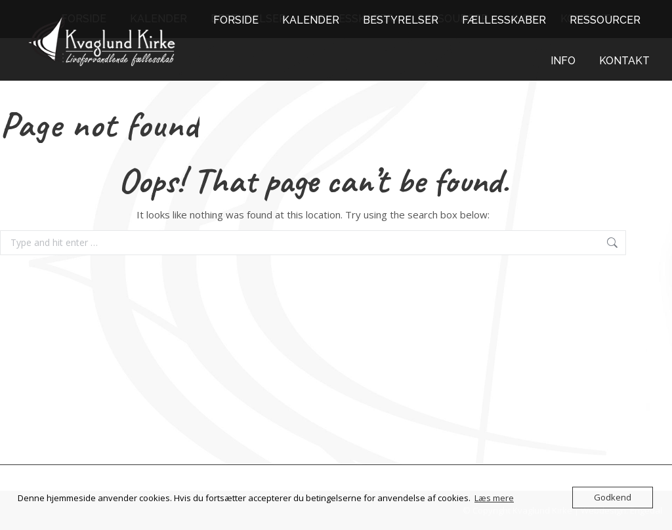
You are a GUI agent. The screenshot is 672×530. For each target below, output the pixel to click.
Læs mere (494, 498)
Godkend (612, 497)
